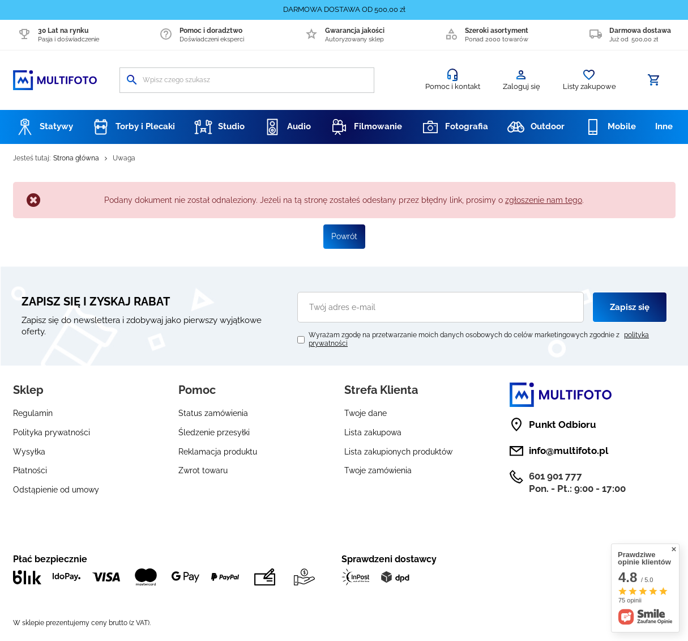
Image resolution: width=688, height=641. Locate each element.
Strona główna (76, 158)
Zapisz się (629, 307)
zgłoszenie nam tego (543, 200)
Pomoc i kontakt (452, 86)
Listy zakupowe (589, 86)
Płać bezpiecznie (50, 559)
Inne (664, 126)
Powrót (344, 236)
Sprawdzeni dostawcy (389, 559)
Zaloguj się (521, 86)
